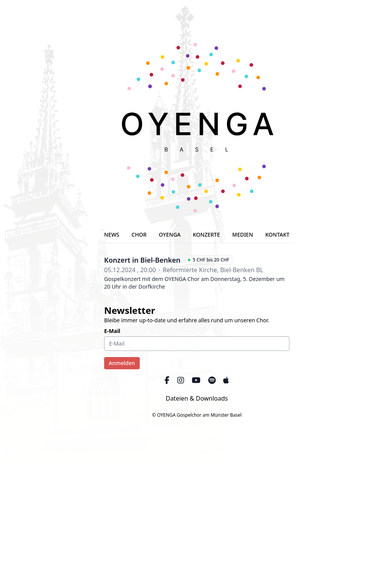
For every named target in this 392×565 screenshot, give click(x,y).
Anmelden (122, 363)
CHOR (139, 234)
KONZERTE (206, 234)
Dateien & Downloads (197, 398)
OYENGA (170, 234)
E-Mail (112, 330)
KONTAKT (277, 234)
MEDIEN (242, 234)
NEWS (111, 234)
